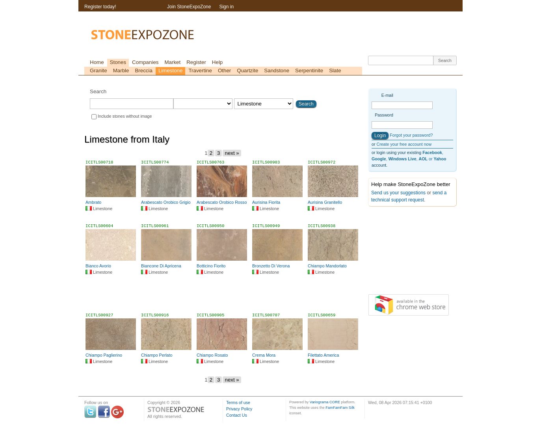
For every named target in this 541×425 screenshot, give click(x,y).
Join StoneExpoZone (189, 6)
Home (97, 62)
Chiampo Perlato (156, 355)
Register (196, 62)
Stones (118, 62)
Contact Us (236, 415)
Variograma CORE (325, 402)
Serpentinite (309, 70)
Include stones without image (125, 116)
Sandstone (276, 70)
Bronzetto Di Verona (271, 265)
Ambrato (93, 202)
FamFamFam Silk (340, 408)
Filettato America (323, 355)
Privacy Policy (239, 408)
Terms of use (238, 402)
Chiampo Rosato (212, 355)
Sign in (226, 6)
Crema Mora (263, 355)
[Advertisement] (223, 297)
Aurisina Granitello (325, 202)
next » (232, 153)
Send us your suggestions (398, 193)
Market (172, 62)
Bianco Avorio (98, 265)
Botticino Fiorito (211, 265)
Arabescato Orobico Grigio (166, 202)
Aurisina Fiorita (266, 202)
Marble (121, 70)
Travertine (200, 70)
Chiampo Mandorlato (327, 265)
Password (384, 115)
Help (217, 62)
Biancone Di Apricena (161, 265)
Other (224, 70)
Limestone (170, 70)
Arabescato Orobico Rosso (222, 202)
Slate (335, 70)
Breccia (143, 70)
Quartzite (247, 70)
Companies (145, 62)
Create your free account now (403, 144)
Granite (98, 70)
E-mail (387, 95)
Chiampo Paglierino (104, 355)
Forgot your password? (411, 135)
